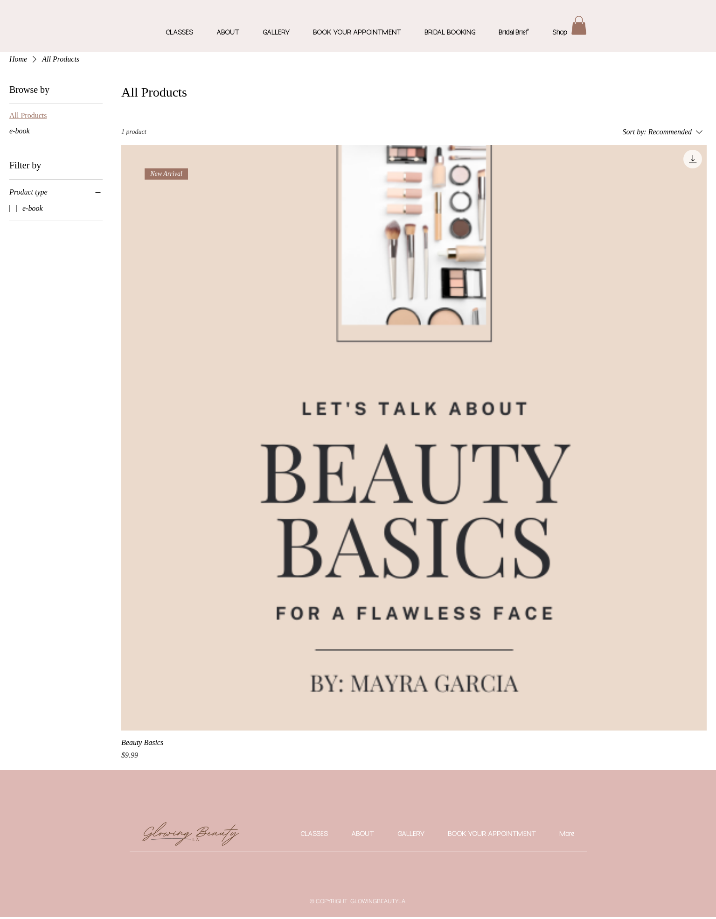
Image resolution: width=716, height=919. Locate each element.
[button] (579, 25)
